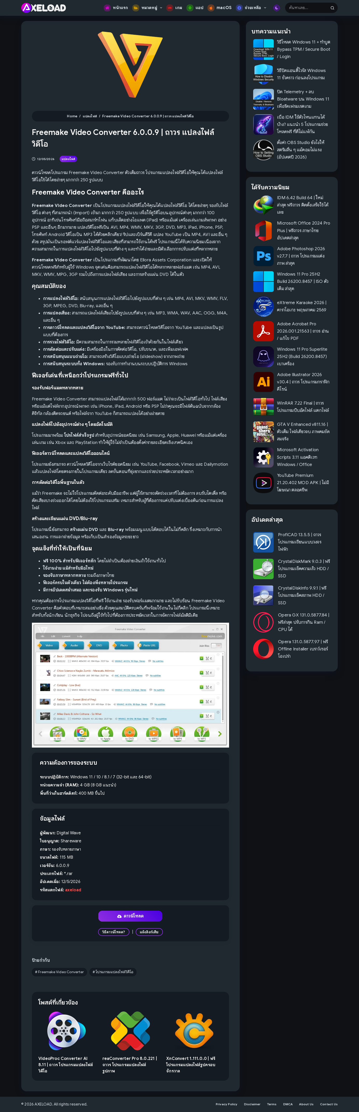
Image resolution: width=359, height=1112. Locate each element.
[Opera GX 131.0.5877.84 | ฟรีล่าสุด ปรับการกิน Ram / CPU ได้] (263, 622)
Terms (272, 1104)
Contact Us (329, 1104)
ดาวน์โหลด (130, 916)
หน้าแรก (116, 7)
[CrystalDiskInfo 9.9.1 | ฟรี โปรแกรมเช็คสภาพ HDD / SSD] (263, 595)
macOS (220, 7)
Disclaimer (252, 1104)
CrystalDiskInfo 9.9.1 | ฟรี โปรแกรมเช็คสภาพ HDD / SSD (302, 595)
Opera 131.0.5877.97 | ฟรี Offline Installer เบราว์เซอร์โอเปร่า (303, 649)
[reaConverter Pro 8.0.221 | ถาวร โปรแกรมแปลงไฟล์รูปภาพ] (130, 1030)
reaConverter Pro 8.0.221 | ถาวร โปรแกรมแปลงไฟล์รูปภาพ (129, 1065)
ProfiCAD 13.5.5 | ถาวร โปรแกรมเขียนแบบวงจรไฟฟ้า (299, 542)
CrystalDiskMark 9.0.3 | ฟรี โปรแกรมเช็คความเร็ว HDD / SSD (304, 569)
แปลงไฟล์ (68, 159)
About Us (306, 1104)
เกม (174, 7)
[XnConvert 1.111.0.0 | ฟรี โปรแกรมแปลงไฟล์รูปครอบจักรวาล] (194, 1030)
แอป (195, 7)
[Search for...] (306, 8)
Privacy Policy (227, 1104)
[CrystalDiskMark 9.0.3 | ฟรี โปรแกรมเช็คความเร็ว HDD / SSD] (263, 569)
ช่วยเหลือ (252, 7)
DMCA (288, 1104)
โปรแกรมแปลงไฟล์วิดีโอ (113, 972)
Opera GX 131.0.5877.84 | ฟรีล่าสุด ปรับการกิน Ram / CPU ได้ (303, 622)
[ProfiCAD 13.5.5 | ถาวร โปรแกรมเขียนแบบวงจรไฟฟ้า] (263, 542)
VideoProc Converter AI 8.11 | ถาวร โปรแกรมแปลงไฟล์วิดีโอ (65, 1065)
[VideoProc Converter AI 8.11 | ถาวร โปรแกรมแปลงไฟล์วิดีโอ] (66, 1030)
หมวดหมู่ (148, 7)
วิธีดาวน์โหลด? (113, 932)
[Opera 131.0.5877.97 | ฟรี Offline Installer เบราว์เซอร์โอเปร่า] (263, 649)
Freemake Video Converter (59, 972)
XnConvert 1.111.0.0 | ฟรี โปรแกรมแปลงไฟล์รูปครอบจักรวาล (190, 1065)
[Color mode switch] (276, 8)
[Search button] (332, 8)
